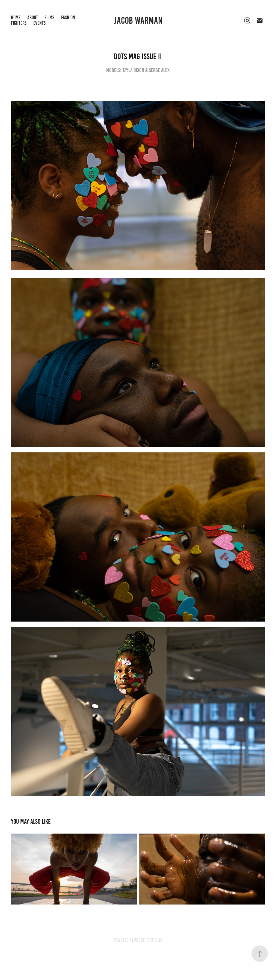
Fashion (68, 17)
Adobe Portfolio (148, 940)
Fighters (18, 23)
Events (39, 23)
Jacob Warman (138, 20)
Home (15, 17)
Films (49, 17)
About (32, 17)
